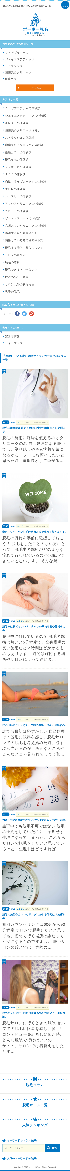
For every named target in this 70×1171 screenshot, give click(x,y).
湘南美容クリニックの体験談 (24, 144)
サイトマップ (14, 343)
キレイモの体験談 (17, 123)
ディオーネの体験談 (18, 167)
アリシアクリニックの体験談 (24, 203)
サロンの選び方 (15, 255)
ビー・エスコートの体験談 (22, 218)
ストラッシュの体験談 (19, 137)
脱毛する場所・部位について (24, 247)
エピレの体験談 (15, 189)
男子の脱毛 (12, 291)
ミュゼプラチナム (17, 52)
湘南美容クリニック (18, 72)
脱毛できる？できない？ (21, 269)
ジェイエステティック (19, 59)
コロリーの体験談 (17, 211)
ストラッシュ (14, 65)
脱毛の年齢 (12, 262)
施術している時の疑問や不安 (24, 240)
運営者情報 (12, 336)
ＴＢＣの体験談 (15, 174)
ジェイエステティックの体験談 (25, 115)
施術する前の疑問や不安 (21, 233)
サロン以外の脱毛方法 (19, 284)
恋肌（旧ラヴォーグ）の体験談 (25, 181)
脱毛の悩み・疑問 (17, 277)
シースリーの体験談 (18, 196)
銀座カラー (12, 78)
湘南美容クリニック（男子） (24, 130)
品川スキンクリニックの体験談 (25, 225)
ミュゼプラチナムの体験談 (22, 108)
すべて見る (35, 87)
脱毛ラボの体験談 (17, 159)
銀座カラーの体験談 (18, 152)
